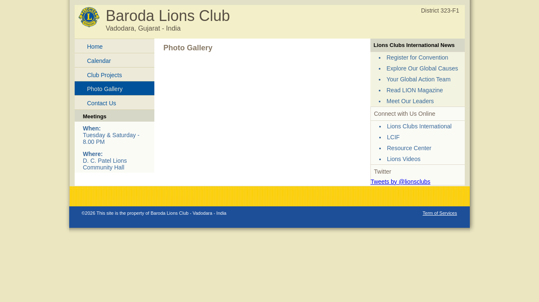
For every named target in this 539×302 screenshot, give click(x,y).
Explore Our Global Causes (422, 68)
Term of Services (440, 213)
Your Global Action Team (419, 79)
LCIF (393, 137)
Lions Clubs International (419, 126)
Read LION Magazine (415, 90)
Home (95, 46)
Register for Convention (417, 57)
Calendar (99, 60)
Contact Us (101, 103)
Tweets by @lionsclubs (401, 181)
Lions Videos (404, 159)
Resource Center (409, 148)
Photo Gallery (105, 89)
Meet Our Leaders (410, 101)
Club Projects (104, 75)
